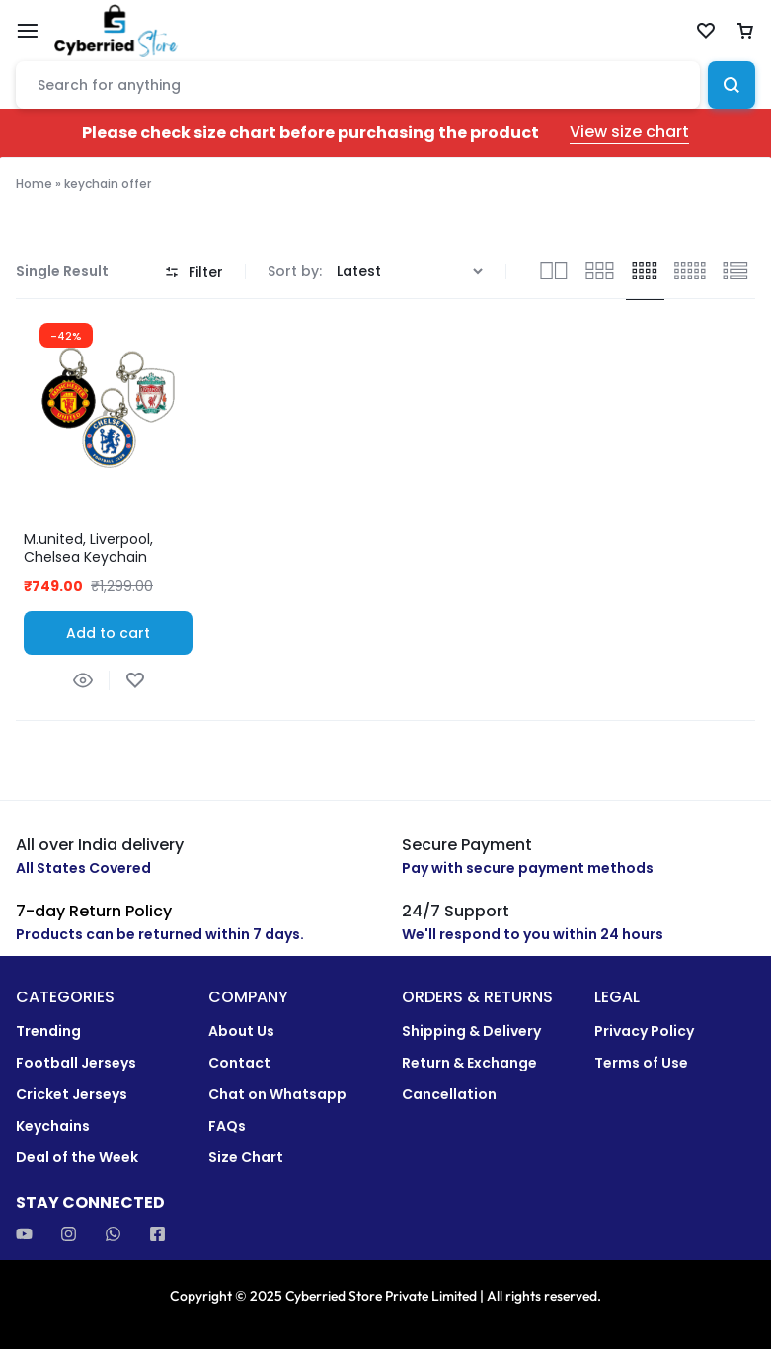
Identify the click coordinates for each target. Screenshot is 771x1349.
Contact (239, 1063)
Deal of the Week (77, 1158)
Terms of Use (641, 1063)
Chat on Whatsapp (277, 1094)
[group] (108, 403)
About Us (241, 1031)
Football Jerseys (76, 1063)
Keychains (53, 1126)
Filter (194, 271)
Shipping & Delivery (471, 1031)
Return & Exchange (469, 1063)
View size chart (629, 132)
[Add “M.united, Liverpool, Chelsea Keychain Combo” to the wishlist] (135, 681)
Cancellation (449, 1094)
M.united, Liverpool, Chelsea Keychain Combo (88, 557)
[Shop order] (412, 271)
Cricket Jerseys (71, 1094)
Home (34, 183)
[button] (108, 633)
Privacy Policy (644, 1031)
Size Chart (245, 1158)
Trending (48, 1031)
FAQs (227, 1126)
